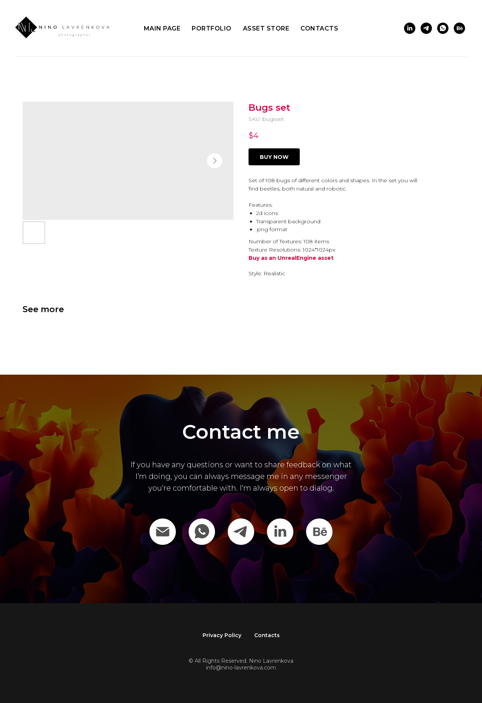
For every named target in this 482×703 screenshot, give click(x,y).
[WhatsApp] (202, 531)
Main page (162, 28)
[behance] (459, 28)
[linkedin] (409, 28)
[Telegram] (241, 531)
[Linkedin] (280, 531)
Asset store (266, 28)
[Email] (162, 531)
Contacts (319, 28)
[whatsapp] (442, 28)
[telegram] (426, 28)
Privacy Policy (222, 635)
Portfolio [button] (212, 28)
